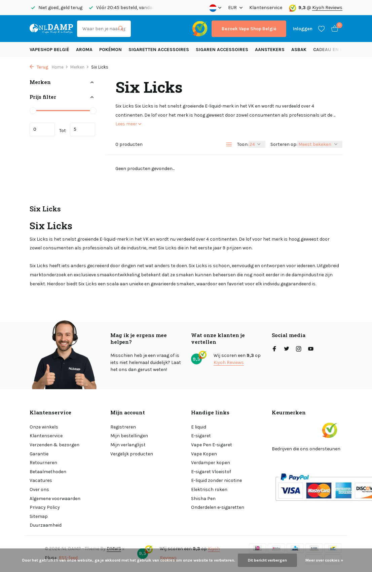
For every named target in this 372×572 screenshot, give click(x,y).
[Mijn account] (302, 29)
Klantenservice (265, 7)
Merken (79, 67)
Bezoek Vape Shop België (249, 29)
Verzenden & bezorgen (54, 445)
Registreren (123, 427)
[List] (229, 144)
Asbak (298, 49)
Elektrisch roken (209, 489)
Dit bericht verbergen (267, 560)
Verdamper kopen (210, 462)
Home (60, 67)
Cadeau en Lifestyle (337, 49)
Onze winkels (44, 427)
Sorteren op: (283, 144)
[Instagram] (298, 349)
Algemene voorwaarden (55, 498)
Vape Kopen (204, 454)
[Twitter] (286, 349)
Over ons (39, 489)
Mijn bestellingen (129, 436)
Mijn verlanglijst (128, 445)
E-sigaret (201, 436)
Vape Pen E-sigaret (211, 445)
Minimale (42, 129)
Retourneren (43, 462)
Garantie (39, 454)
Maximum (82, 129)
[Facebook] (274, 349)
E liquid (198, 427)
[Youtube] (310, 349)
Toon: (243, 144)
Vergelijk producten (131, 454)
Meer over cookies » (324, 560)
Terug (39, 67)
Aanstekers (270, 49)
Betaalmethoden (48, 472)
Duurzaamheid (46, 525)
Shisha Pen (203, 498)
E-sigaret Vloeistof (211, 472)
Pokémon (110, 49)
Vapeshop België (49, 49)
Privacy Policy (45, 507)
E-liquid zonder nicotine (216, 480)
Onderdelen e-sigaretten (217, 507)
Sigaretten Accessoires (158, 49)
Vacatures (41, 480)
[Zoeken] (104, 29)
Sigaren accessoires (222, 49)
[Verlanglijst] (321, 28)
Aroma (84, 49)
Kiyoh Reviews (327, 7)
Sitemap (39, 516)
